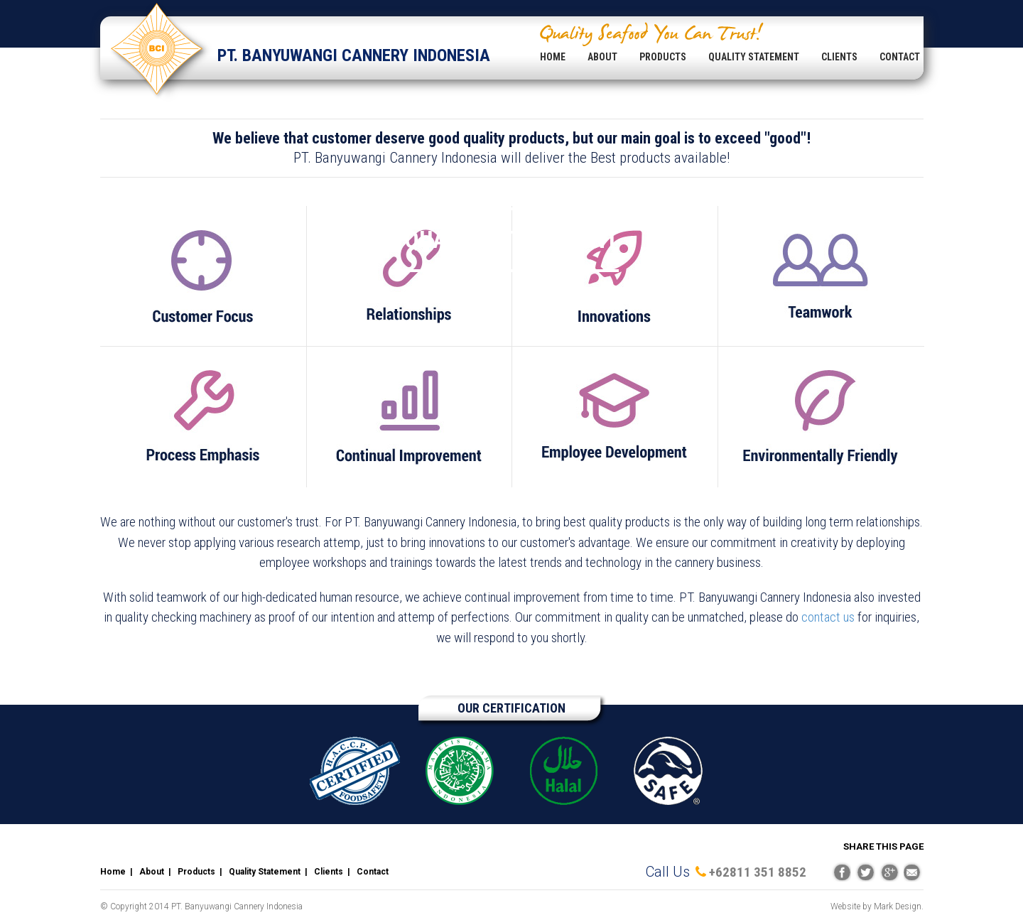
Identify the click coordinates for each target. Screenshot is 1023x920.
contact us (828, 617)
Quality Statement (265, 872)
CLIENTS (839, 57)
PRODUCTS (662, 57)
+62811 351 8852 (750, 872)
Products (196, 872)
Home (113, 872)
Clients (328, 872)
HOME (552, 57)
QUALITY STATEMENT (753, 57)
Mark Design (897, 906)
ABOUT (602, 57)
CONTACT (899, 57)
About (151, 872)
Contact (373, 872)
